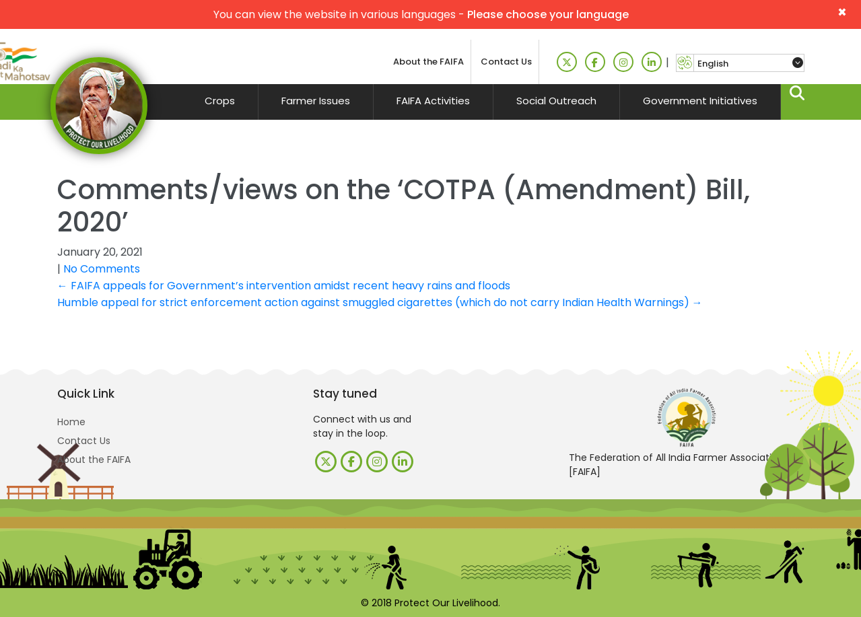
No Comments (101, 269)
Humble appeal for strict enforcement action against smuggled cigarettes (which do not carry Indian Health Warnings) (380, 302)
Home (71, 422)
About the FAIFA (428, 61)
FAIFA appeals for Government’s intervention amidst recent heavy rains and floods (283, 285)
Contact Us (506, 61)
